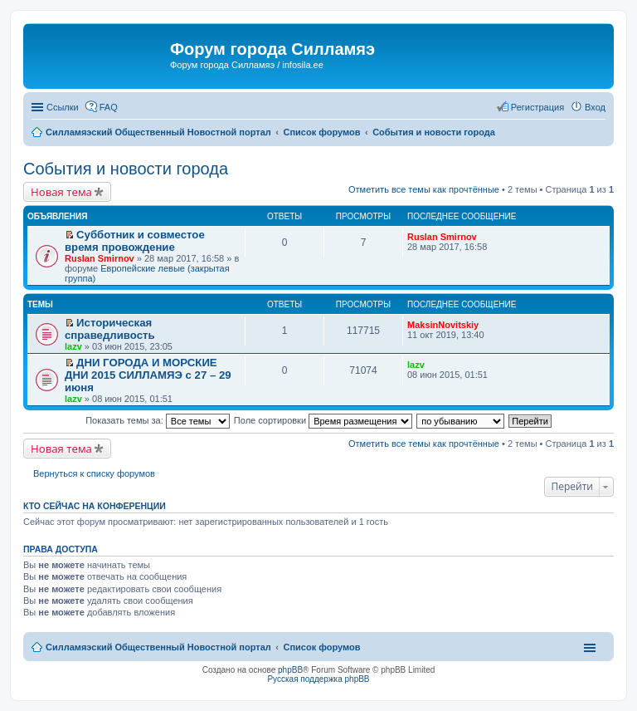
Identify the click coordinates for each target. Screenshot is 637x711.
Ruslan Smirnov (99, 258)
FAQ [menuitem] (109, 107)
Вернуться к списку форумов (94, 473)
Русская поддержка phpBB (318, 679)
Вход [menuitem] (595, 107)
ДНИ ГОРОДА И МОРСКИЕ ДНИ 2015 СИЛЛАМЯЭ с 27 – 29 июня (148, 375)
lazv (73, 346)
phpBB (290, 669)
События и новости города (125, 168)
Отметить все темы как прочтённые (423, 189)
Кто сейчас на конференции (94, 506)
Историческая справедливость (110, 328)
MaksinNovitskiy (443, 325)
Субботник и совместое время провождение (135, 240)
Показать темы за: (157, 420)
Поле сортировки (323, 420)
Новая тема (61, 191)
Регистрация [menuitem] (537, 107)
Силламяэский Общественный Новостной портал (158, 647)
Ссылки (62, 107)
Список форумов (321, 647)
